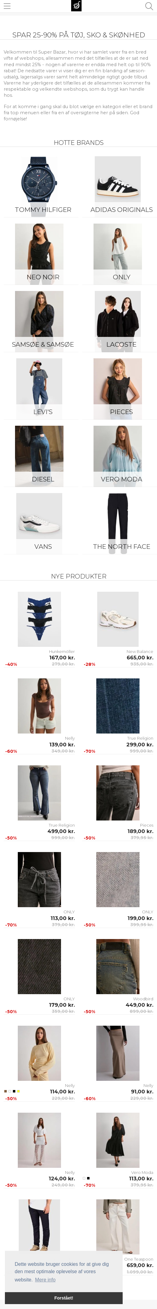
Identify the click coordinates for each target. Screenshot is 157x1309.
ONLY (69, 911)
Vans (43, 546)
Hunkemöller (62, 651)
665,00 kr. (140, 657)
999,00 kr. (141, 751)
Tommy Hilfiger (43, 209)
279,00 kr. (63, 664)
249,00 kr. (63, 1185)
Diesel (43, 479)
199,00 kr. (140, 918)
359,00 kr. (63, 1011)
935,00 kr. (141, 664)
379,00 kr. (63, 924)
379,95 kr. (142, 837)
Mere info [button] (45, 1279)
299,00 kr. (139, 744)
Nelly (70, 738)
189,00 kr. (140, 831)
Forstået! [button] (63, 1298)
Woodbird (143, 998)
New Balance (140, 651)
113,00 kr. (63, 918)
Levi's (42, 412)
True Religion (140, 738)
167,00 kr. (62, 657)
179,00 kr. (62, 1005)
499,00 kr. (61, 831)
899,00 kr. (141, 1011)
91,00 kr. (142, 1091)
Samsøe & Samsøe (43, 344)
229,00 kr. (63, 1098)
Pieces (146, 825)
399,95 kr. (141, 924)
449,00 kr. (139, 1005)
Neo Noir (43, 277)
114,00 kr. (62, 1091)
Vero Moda (142, 1172)
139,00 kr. (62, 744)
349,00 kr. (63, 751)
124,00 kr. (62, 1178)
